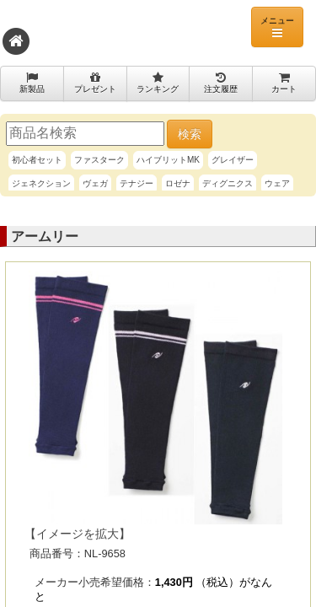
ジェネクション (41, 183)
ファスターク (99, 159)
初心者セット (37, 159)
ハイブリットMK (168, 159)
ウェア (277, 183)
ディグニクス (227, 183)
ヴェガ (95, 183)
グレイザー (233, 159)
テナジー (136, 183)
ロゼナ (177, 183)
